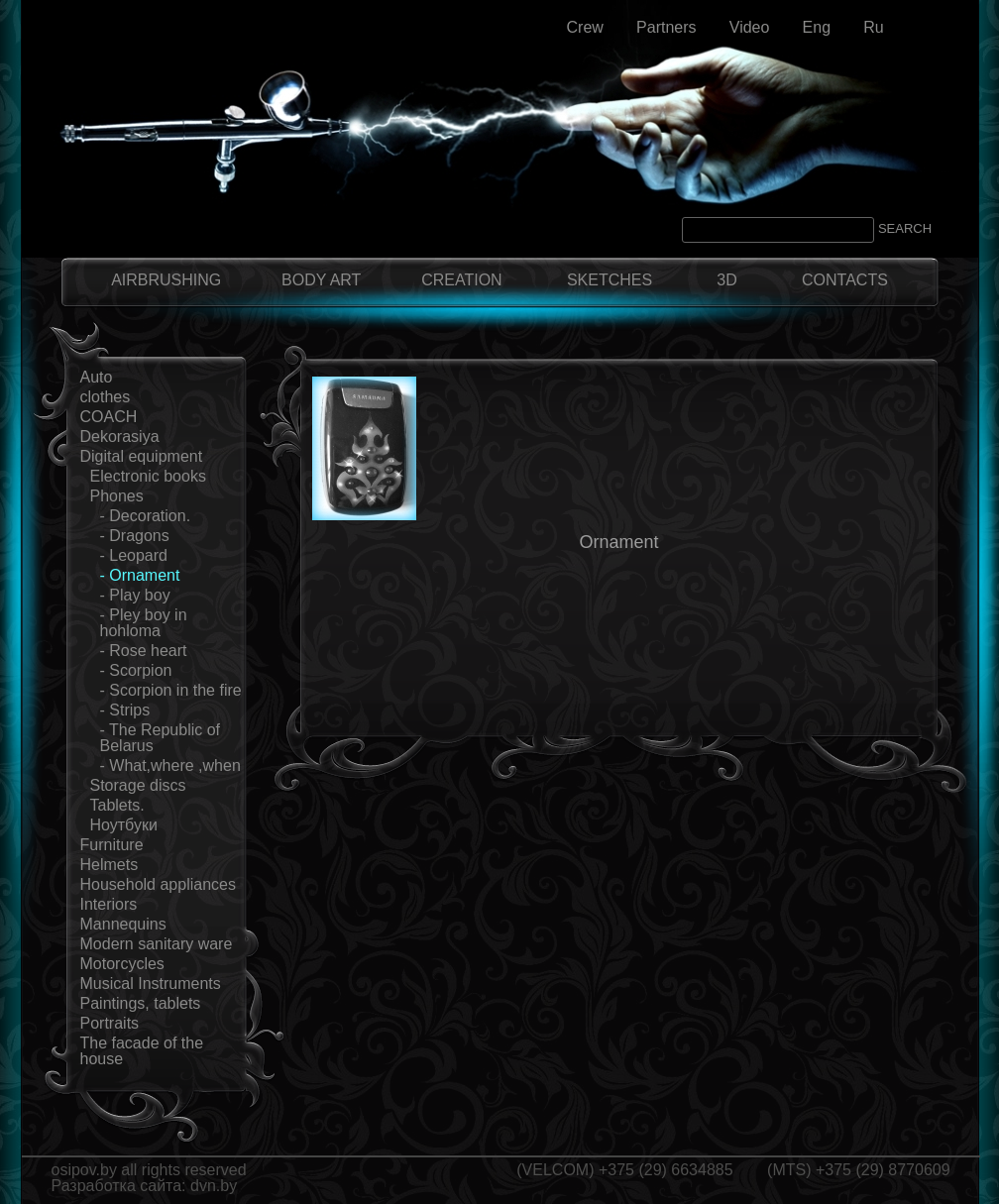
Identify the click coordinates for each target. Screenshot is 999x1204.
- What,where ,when (170, 765)
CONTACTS (845, 280)
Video (749, 27)
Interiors (109, 904)
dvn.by (213, 1185)
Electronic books (148, 476)
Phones (117, 496)
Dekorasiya (120, 436)
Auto (96, 377)
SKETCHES (609, 280)
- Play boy (135, 595)
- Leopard (134, 555)
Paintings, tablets (140, 1003)
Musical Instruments (150, 983)
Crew (585, 27)
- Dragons (134, 535)
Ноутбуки (124, 825)
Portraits (110, 1023)
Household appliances (158, 884)
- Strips (125, 710)
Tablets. (117, 805)
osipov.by (84, 1169)
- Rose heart (143, 650)
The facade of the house (142, 1051)
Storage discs (138, 785)
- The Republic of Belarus (160, 737)
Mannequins (123, 924)
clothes (105, 396)
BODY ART (321, 280)
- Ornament (140, 575)
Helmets (109, 864)
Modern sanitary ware (156, 943)
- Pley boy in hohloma (143, 622)
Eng (817, 27)
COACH (109, 416)
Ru (873, 27)
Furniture (112, 844)
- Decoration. (145, 515)
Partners (666, 27)
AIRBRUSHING (166, 280)
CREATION (461, 280)
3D (726, 280)
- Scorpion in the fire (171, 690)
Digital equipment (141, 456)
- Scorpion (136, 670)
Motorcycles (122, 963)
